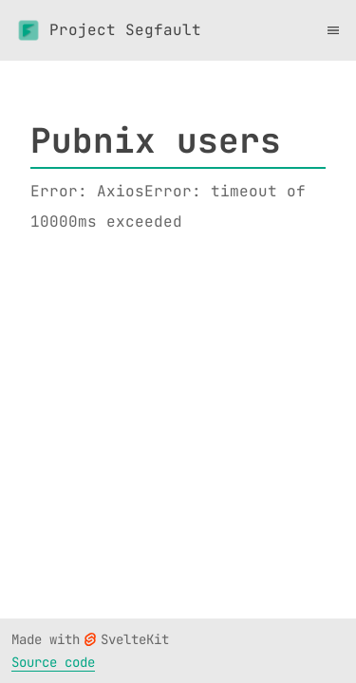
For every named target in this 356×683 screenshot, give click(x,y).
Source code (53, 662)
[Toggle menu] (333, 30)
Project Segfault (108, 30)
